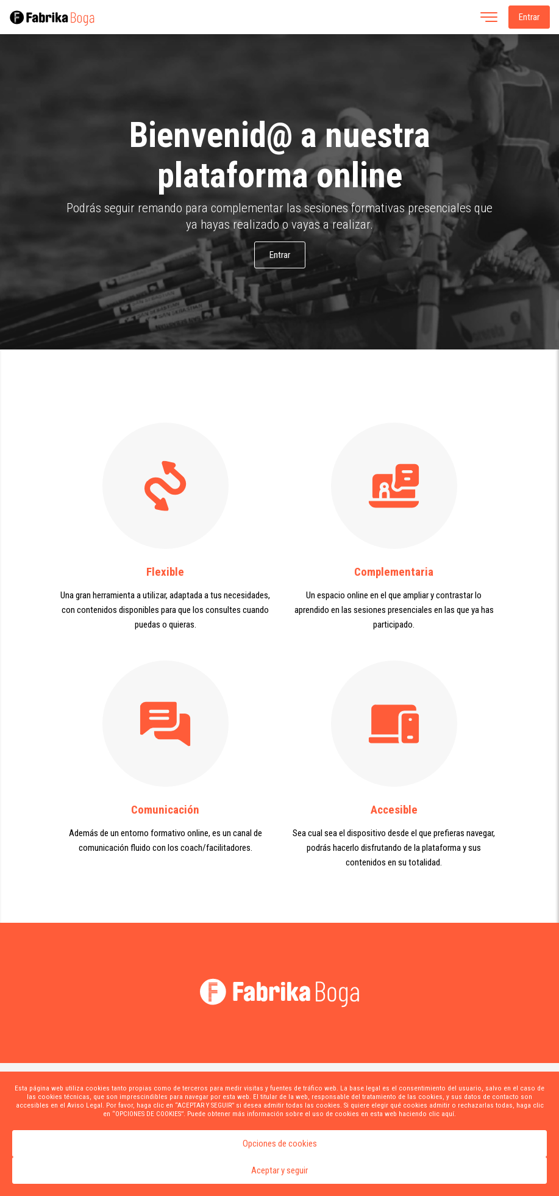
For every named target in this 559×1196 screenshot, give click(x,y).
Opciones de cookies (280, 1143)
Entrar (529, 17)
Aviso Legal (84, 1105)
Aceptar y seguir (279, 1170)
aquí (447, 1113)
